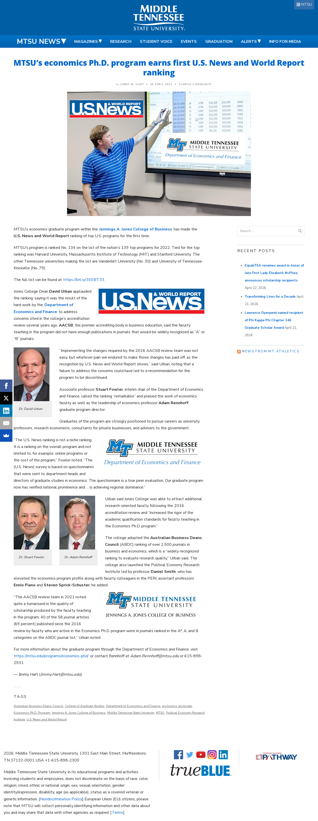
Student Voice (156, 41)
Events (189, 41)
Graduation (219, 41)
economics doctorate (177, 706)
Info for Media (285, 41)
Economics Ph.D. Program (32, 713)
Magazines (86, 41)
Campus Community (195, 84)
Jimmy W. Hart (132, 84)
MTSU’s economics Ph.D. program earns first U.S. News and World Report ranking (159, 67)
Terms (117, 812)
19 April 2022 (161, 84)
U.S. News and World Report (47, 719)
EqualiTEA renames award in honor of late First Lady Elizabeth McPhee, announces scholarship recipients (274, 273)
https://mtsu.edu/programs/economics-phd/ (51, 656)
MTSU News (38, 41)
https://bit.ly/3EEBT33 (83, 279)
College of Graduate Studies (84, 706)
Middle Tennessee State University (130, 713)
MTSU (306, 4)
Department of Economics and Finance (133, 706)
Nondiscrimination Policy (61, 799)
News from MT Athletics (270, 351)
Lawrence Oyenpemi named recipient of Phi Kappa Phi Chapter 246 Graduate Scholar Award (274, 320)
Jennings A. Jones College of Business (79, 713)
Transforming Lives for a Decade (270, 296)
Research (120, 41)
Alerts (249, 41)
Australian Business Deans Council (38, 706)
